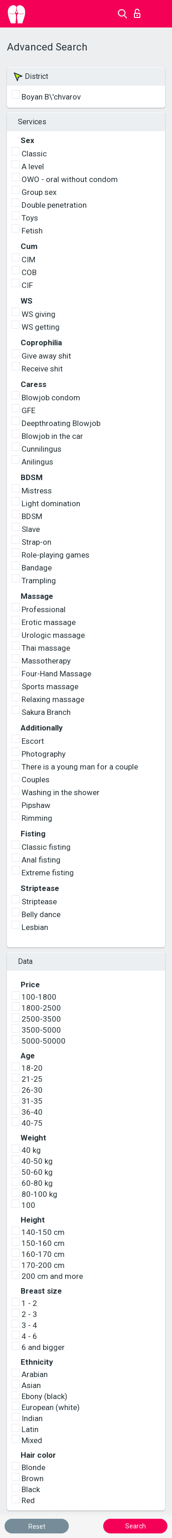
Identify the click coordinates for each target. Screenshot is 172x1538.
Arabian (35, 1374)
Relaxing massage (53, 699)
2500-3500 (41, 1018)
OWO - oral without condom (70, 179)
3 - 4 (29, 1325)
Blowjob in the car (52, 436)
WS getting (41, 327)
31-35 (32, 1101)
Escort (33, 741)
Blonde (33, 1467)
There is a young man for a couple (80, 766)
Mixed (32, 1440)
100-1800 (39, 996)
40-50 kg (37, 1161)
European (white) (51, 1407)
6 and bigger (43, 1347)
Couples (36, 779)
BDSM (32, 516)
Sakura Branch (46, 712)
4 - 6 (29, 1336)
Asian (31, 1385)
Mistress (37, 490)
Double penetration (54, 205)
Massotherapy (46, 660)
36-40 (32, 1112)
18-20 (32, 1068)
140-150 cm (43, 1232)
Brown (33, 1478)
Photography (44, 753)
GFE (28, 410)
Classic (34, 153)
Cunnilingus (41, 449)
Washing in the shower (61, 792)
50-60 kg (37, 1172)
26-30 (32, 1090)
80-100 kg (39, 1194)
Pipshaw (36, 805)
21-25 (32, 1079)
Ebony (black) (44, 1396)
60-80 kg (37, 1183)
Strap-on (36, 542)
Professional (44, 609)
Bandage (37, 567)
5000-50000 (44, 1041)
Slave (31, 529)
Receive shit (42, 368)
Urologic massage (53, 635)
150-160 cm (43, 1243)
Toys (30, 217)
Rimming (37, 818)
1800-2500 (41, 1007)
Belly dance (41, 914)
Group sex (39, 192)
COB (29, 272)
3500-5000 (41, 1030)
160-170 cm (43, 1254)
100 (28, 1205)
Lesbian (35, 927)
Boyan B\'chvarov (51, 96)
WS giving (38, 314)
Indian (32, 1418)
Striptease (39, 901)
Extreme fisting (48, 872)
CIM (28, 259)
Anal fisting (41, 859)
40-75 (32, 1123)
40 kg (31, 1150)
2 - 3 (29, 1314)
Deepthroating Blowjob (61, 423)
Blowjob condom (51, 397)
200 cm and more (52, 1276)
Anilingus (37, 461)
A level (33, 166)
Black (31, 1489)
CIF (27, 285)
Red (28, 1500)
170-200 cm (43, 1265)
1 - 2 (29, 1303)
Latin (30, 1429)
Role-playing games (55, 554)
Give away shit (46, 355)
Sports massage (50, 686)
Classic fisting (46, 847)
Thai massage (46, 648)
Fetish (32, 230)
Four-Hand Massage (56, 673)
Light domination (51, 503)
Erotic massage (49, 622)
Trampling (39, 580)
